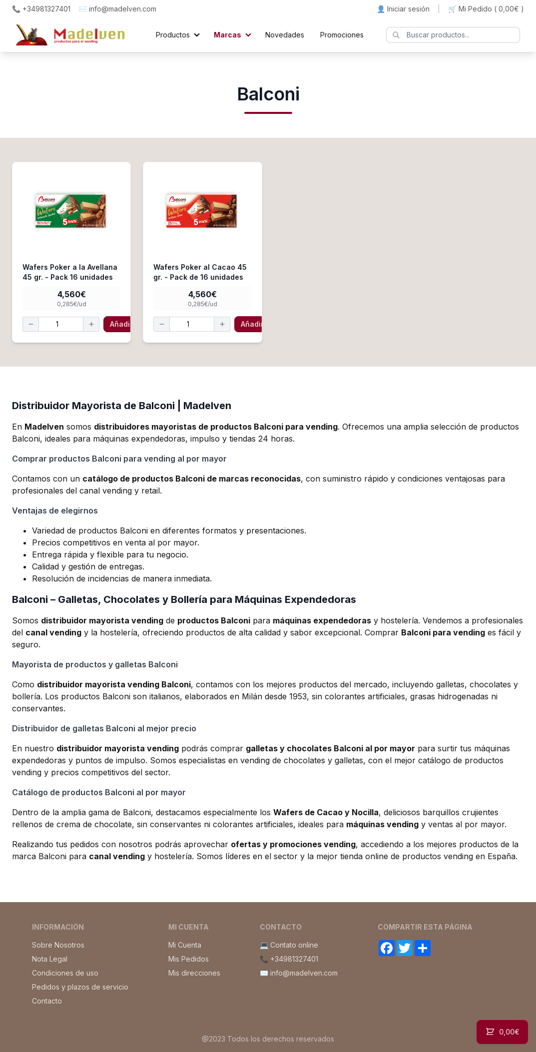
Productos (173, 34)
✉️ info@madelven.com (117, 8)
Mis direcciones (194, 973)
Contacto (47, 1001)
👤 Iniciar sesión (403, 8)
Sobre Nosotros (58, 945)
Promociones (342, 34)
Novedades (284, 34)
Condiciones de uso (65, 973)
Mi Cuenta (184, 945)
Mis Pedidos (188, 959)
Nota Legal (49, 959)
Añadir (121, 324)
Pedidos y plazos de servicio (80, 987)
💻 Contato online (289, 945)
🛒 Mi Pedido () (486, 9)
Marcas (227, 34)
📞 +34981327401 (41, 8)
